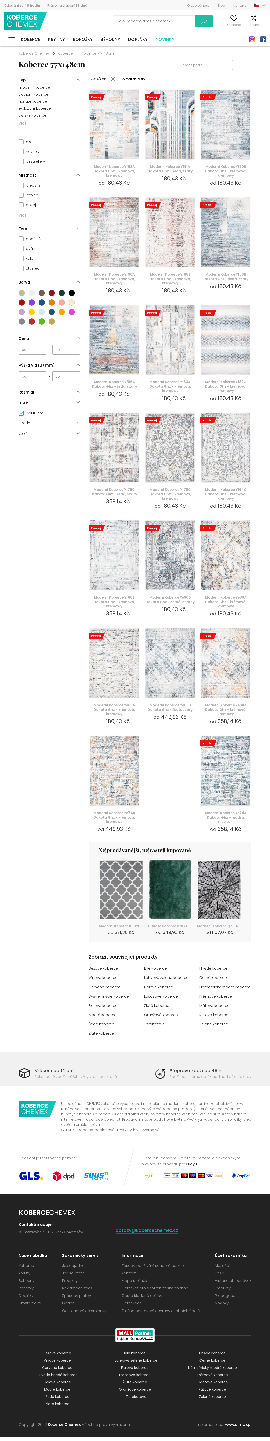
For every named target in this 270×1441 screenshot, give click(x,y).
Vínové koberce (103, 981)
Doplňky (138, 39)
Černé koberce (213, 981)
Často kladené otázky (142, 1299)
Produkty (223, 1291)
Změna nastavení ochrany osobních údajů (161, 1314)
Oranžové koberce (161, 1018)
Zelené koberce (213, 1027)
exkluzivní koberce (35, 108)
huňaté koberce (33, 101)
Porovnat (245, 25)
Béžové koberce (103, 972)
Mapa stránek (134, 1284)
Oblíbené (225, 25)
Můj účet (206, 25)
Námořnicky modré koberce (225, 990)
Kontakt (239, 5)
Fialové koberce (158, 990)
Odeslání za (22, 5)
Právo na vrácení (67, 5)
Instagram (252, 39)
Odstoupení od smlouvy (84, 1314)
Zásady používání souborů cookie (153, 1269)
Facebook (263, 39)
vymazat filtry (135, 79)
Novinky (165, 39)
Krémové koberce (215, 999)
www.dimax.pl (238, 1428)
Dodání (69, 1306)
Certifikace (132, 1306)
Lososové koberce (161, 999)
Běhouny (110, 39)
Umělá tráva (30, 1306)
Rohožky (83, 39)
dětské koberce (32, 115)
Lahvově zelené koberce (166, 981)
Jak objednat (74, 1269)
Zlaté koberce (101, 1036)
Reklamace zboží (77, 1291)
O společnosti (198, 5)
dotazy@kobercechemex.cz (147, 1234)
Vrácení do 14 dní (54, 1074)
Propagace (225, 1299)
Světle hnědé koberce (109, 999)
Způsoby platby (76, 1299)
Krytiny (56, 39)
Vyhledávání (182, 21)
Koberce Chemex (26, 21)
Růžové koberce (214, 1018)
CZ (264, 4)
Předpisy (70, 1284)
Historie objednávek (233, 1284)
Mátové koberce (214, 1009)
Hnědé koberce (213, 972)
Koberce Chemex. (64, 1428)
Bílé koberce (155, 972)
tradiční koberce (33, 94)
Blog (221, 5)
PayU (192, 1167)
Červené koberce (105, 990)
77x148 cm (99, 79)
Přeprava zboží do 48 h (195, 1074)
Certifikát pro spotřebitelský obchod (155, 1291)
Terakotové (154, 1027)
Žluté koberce (156, 1009)
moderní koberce (34, 87)
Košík (262, 25)
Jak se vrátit (73, 1276)
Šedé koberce (102, 1027)
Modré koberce (103, 1018)
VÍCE (23, 123)
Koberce (30, 39)
